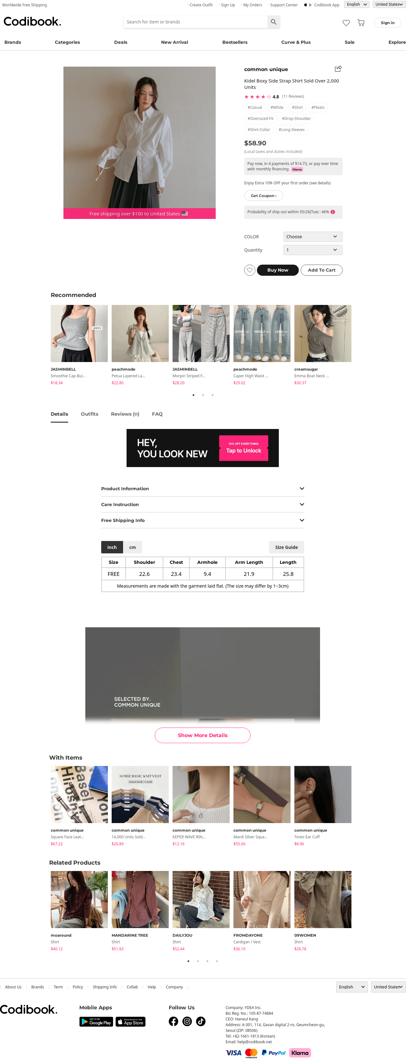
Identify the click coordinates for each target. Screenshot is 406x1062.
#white (277, 107)
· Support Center (283, 5)
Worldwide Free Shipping (24, 5)
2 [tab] (203, 395)
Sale (350, 42)
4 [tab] (217, 961)
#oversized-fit (260, 118)
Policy (78, 987)
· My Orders (251, 5)
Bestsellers (234, 42)
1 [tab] (193, 395)
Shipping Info (105, 987)
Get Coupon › (264, 195)
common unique (266, 69)
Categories (67, 42)
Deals (120, 42)
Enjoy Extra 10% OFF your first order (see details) (287, 183)
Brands (12, 42)
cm (132, 547)
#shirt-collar (259, 129)
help (152, 987)
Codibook (32, 21)
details (59, 414)
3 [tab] (212, 395)
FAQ (157, 414)
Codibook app (326, 5)
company (174, 987)
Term (58, 987)
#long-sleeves (292, 129)
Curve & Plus (296, 42)
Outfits (89, 414)
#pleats (318, 107)
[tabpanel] (81, 346)
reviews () (125, 414)
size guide (286, 547)
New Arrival (174, 42)
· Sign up (227, 5)
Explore (397, 42)
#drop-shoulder (296, 118)
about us (13, 987)
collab (132, 987)
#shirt (297, 107)
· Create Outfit (200, 5)
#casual (255, 107)
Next (360, 346)
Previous (46, 346)
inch (112, 547)
